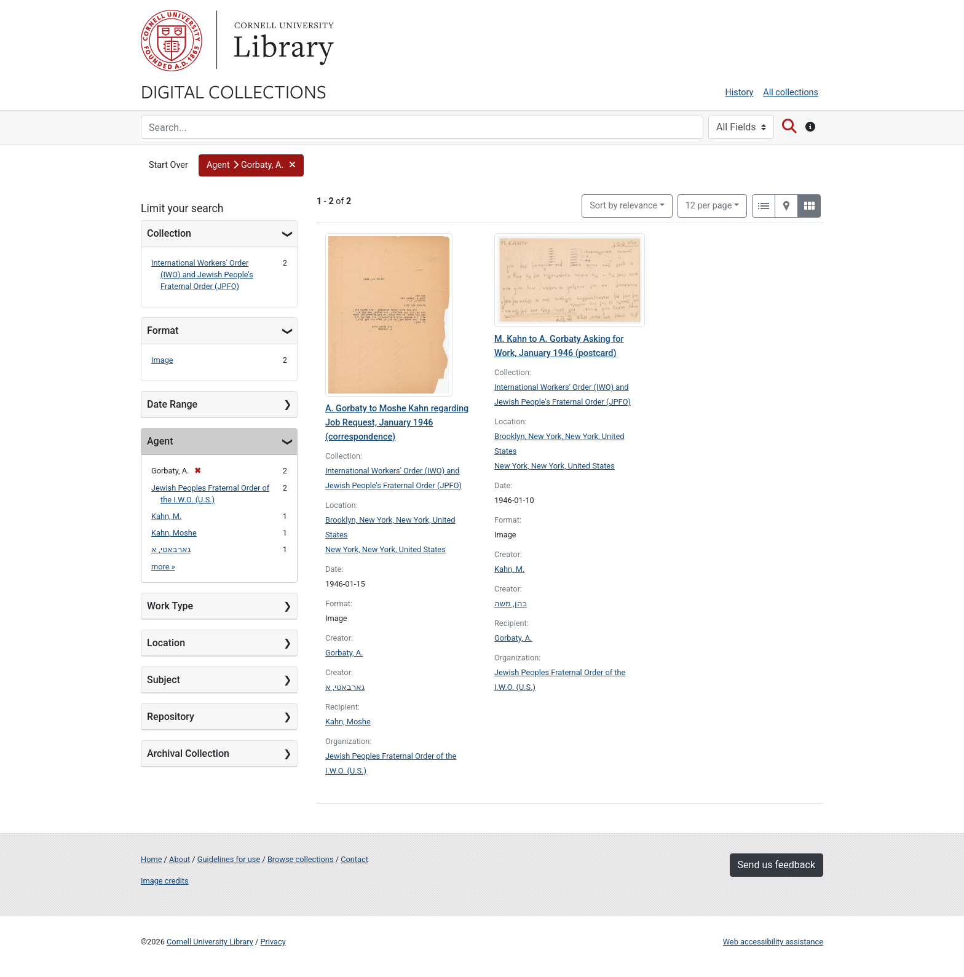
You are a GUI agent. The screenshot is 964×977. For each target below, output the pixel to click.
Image (162, 360)
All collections (790, 92)
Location (166, 643)
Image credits (165, 880)
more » (163, 566)
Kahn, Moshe (174, 532)
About (179, 859)
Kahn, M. (166, 516)
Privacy (272, 941)
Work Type (170, 606)
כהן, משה (510, 603)
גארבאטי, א (171, 549)
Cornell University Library (210, 941)
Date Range (172, 404)
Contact (354, 859)
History (739, 92)
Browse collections (300, 859)
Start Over (168, 165)
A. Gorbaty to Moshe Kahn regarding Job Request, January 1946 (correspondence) (396, 422)
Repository (170, 716)
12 (708, 205)
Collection (169, 233)
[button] (251, 165)
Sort (623, 205)
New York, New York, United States (385, 549)
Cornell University (171, 40)
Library (282, 40)
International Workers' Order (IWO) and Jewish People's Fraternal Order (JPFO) (202, 274)
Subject (163, 680)
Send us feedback (776, 865)
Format (162, 330)
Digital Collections (233, 91)
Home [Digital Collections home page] (151, 859)
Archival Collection (188, 753)
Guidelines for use (228, 859)
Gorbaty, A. (344, 652)
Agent (160, 441)
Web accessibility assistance (773, 941)
